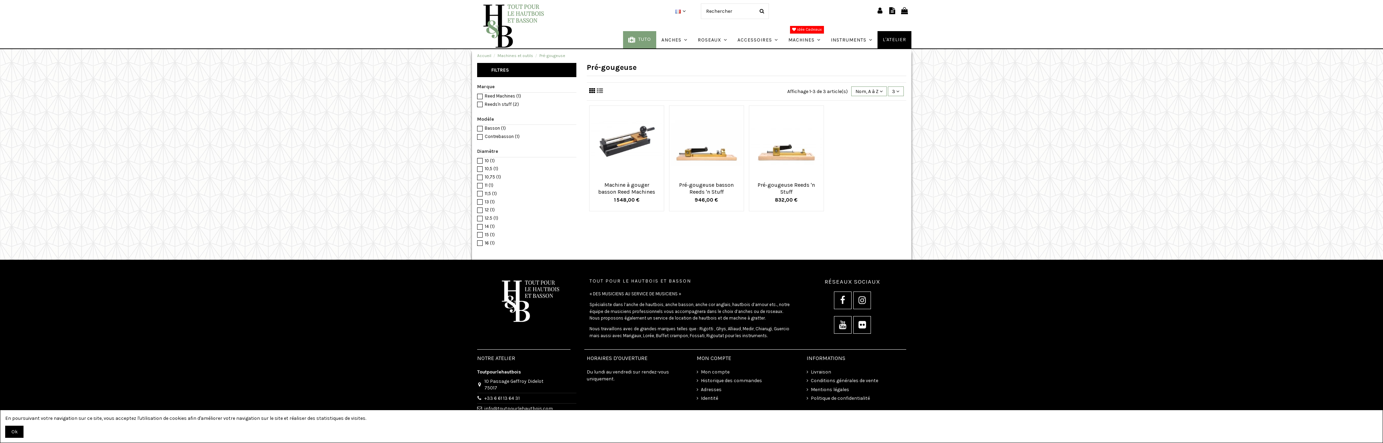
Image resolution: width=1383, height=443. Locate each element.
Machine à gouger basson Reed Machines (626, 188)
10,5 (491, 168)
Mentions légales (830, 390)
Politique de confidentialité (840, 398)
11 (489, 185)
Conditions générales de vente (844, 381)
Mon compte (715, 372)
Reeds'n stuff (502, 104)
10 (490, 160)
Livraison (821, 372)
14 (490, 226)
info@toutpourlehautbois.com (518, 409)
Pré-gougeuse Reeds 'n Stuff (786, 188)
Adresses (711, 390)
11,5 (491, 193)
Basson (495, 128)
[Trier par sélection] (869, 91)
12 (490, 209)
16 (490, 243)
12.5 (491, 218)
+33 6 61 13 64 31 (502, 398)
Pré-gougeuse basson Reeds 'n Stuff (706, 188)
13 (490, 201)
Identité (709, 398)
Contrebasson (502, 136)
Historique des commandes (731, 381)
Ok (14, 432)
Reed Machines (503, 96)
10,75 (493, 176)
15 (490, 234)
